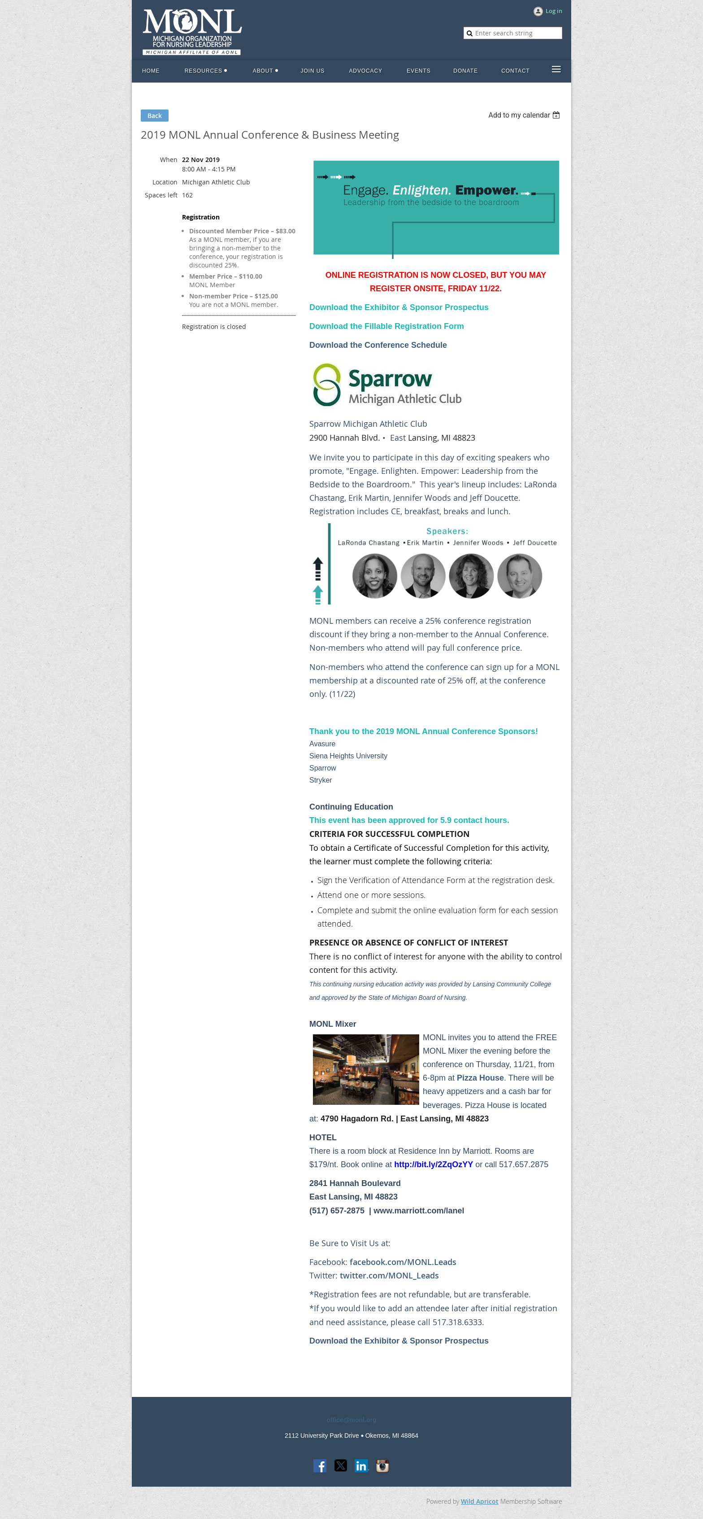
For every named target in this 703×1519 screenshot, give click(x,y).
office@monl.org (352, 1419)
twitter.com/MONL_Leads (389, 1275)
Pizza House (480, 1077)
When (169, 159)
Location (165, 182)
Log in (554, 11)
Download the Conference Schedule (378, 345)
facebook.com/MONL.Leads (403, 1261)
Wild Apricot (480, 1501)
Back (155, 115)
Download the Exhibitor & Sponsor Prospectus (399, 1340)
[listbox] (525, 115)
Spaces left (161, 195)
